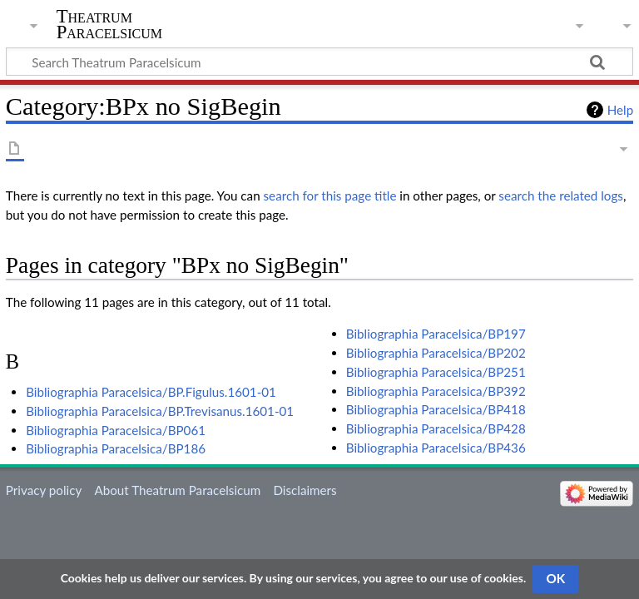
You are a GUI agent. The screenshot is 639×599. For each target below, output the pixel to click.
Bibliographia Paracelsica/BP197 (436, 333)
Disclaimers (304, 490)
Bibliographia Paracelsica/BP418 (436, 409)
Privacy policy (44, 490)
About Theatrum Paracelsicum (177, 490)
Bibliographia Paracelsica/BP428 (436, 428)
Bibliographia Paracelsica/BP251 (436, 371)
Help (620, 109)
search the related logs (560, 195)
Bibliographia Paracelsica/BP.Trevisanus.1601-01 (160, 410)
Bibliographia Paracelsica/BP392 (436, 391)
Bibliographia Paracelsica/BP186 (116, 448)
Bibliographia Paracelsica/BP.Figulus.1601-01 (151, 391)
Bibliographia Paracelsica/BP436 (436, 447)
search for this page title (330, 195)
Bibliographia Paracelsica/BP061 (116, 430)
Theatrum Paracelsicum (109, 24)
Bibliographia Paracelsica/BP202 (436, 352)
